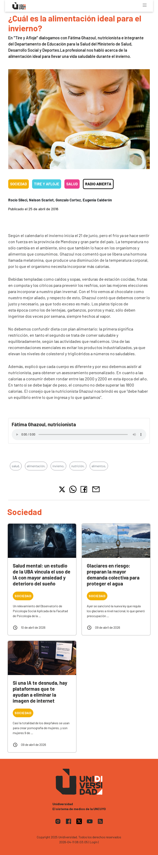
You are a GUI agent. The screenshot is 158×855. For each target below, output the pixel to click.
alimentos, (99, 466)
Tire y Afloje (46, 184)
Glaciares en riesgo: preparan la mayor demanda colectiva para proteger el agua (113, 574)
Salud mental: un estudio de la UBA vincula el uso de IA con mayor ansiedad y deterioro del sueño (41, 574)
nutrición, (78, 466)
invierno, (58, 466)
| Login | (93, 842)
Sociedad (18, 184)
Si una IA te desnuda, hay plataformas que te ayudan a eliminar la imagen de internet (40, 691)
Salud (72, 184)
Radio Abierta (98, 184)
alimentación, (36, 466)
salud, (16, 466)
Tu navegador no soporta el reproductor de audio (79, 434)
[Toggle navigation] (144, 5)
